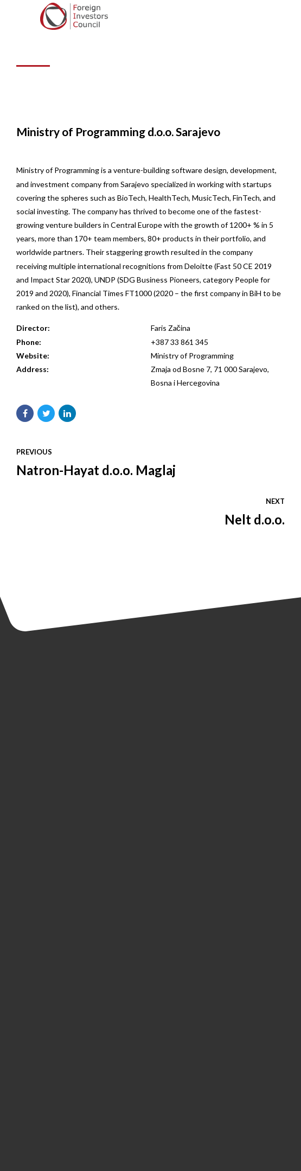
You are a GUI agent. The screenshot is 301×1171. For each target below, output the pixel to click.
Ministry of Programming (192, 355)
